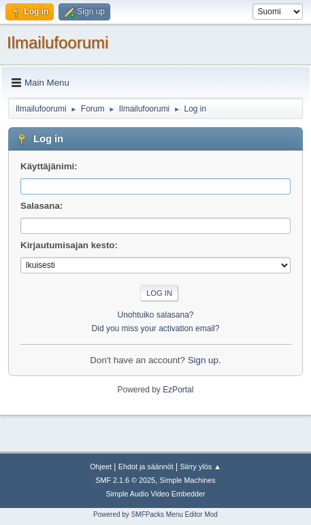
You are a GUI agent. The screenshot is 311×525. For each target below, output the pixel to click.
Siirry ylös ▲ (200, 466)
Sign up (203, 360)
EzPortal (178, 389)
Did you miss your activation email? (156, 328)
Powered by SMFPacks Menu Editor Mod (155, 514)
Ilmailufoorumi (57, 42)
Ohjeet (101, 466)
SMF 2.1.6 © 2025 (125, 480)
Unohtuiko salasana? (156, 315)
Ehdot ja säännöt (146, 466)
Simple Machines (188, 480)
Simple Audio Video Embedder (155, 494)
